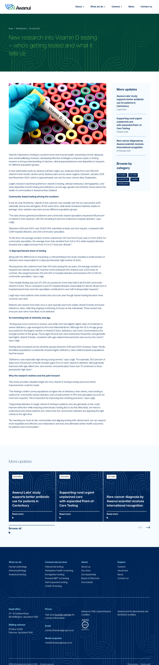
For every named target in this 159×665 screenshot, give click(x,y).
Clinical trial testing (54, 567)
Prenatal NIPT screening (57, 578)
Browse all (15, 528)
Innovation (122, 175)
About (78, 7)
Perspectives (123, 179)
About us (85, 567)
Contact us (146, 7)
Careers (116, 7)
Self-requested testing (56, 582)
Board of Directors (90, 578)
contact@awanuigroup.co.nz (59, 630)
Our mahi (133, 175)
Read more (18, 514)
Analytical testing (17, 574)
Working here (21, 29)
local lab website (63, 615)
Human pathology (18, 567)
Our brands (87, 582)
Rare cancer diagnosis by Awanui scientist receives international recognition (130, 144)
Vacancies (123, 571)
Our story (86, 571)
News (131, 7)
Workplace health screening (59, 571)
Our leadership (88, 574)
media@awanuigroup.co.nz (58, 643)
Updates (135, 179)
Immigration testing (54, 574)
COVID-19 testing (53, 586)
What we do (96, 7)
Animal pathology (17, 571)
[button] (148, 527)
